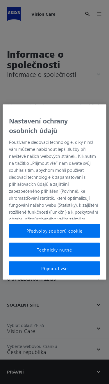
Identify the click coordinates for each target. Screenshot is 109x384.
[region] (54, 192)
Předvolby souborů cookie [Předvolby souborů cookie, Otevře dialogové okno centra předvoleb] (54, 231)
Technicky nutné (54, 249)
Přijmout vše (54, 268)
